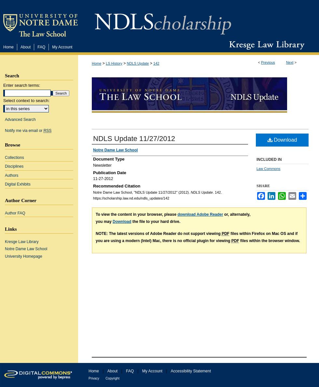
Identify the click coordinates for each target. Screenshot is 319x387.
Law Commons (268, 169)
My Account (152, 371)
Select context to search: (26, 100)
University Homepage (23, 256)
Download (282, 140)
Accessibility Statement (191, 371)
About (112, 371)
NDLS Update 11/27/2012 (134, 139)
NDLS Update (138, 63)
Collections (14, 157)
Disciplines (14, 166)
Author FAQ (15, 213)
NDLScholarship (163, 20)
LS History (114, 63)
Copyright (112, 378)
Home (96, 63)
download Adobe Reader (200, 214)
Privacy (94, 378)
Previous (268, 62)
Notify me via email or (28, 130)
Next (290, 62)
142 (156, 63)
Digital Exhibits (18, 184)
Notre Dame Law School (26, 249)
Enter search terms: (21, 85)
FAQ (130, 371)
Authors (11, 175)
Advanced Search (20, 119)
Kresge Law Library (265, 45)
